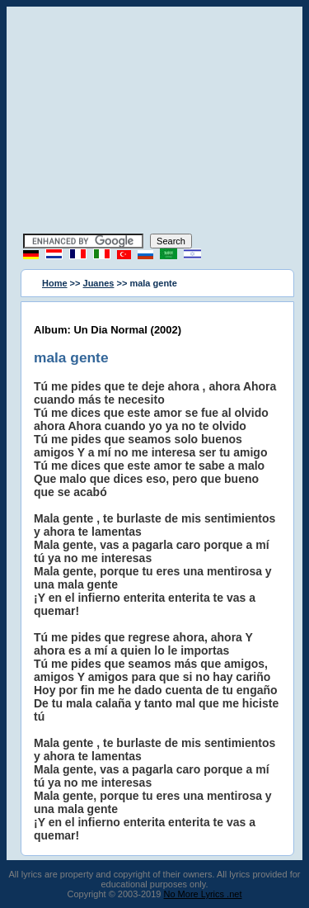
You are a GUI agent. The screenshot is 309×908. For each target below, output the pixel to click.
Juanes (99, 283)
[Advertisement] (155, 122)
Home (55, 283)
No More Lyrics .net (203, 894)
